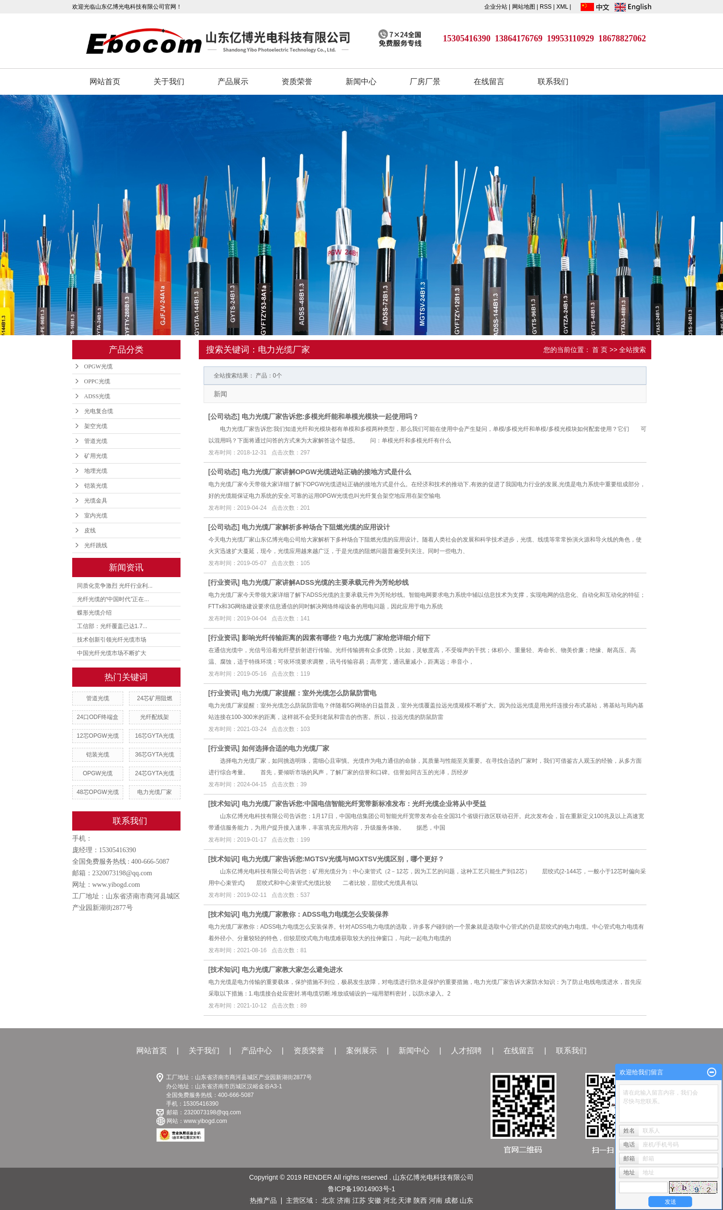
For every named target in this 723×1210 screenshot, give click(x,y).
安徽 (374, 1200)
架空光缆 (95, 426)
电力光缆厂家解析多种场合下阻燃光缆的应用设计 (316, 527)
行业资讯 (223, 582)
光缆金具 (95, 500)
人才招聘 (466, 1050)
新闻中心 (361, 81)
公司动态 (223, 416)
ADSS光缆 (97, 396)
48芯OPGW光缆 (97, 792)
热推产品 (263, 1200)
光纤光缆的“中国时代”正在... (113, 599)
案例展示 (361, 1050)
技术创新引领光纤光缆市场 (111, 639)
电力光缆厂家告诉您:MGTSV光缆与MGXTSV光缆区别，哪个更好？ (343, 859)
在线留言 (489, 81)
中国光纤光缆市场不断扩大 (111, 653)
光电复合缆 (98, 411)
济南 (343, 1200)
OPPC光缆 (97, 381)
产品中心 (256, 1050)
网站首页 (105, 81)
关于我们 (169, 81)
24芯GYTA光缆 (154, 773)
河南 (435, 1200)
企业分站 (495, 6)
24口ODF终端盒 (98, 717)
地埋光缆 (95, 470)
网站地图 (524, 6)
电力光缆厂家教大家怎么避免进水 (292, 969)
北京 (328, 1200)
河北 (390, 1200)
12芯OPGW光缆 (97, 735)
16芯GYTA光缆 (154, 735)
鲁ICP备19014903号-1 (361, 1189)
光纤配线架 (154, 717)
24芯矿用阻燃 (154, 698)
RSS (546, 6)
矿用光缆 (95, 456)
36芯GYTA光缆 (154, 754)
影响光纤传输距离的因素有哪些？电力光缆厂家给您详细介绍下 (336, 638)
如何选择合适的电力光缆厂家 (285, 748)
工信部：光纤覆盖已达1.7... (112, 626)
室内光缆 (95, 515)
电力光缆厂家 (154, 792)
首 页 (599, 349)
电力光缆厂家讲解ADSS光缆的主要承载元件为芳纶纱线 (325, 582)
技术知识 (223, 803)
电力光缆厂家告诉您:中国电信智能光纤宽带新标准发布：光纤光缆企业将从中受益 (364, 803)
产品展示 (233, 81)
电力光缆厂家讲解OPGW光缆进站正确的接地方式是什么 (326, 472)
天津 (405, 1200)
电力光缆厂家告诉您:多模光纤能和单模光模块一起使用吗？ (330, 416)
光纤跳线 (95, 545)
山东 (466, 1200)
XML (562, 6)
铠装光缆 (95, 485)
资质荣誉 (297, 81)
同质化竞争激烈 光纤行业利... (115, 585)
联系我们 (553, 81)
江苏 (359, 1200)
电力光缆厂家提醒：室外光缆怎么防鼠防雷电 (309, 693)
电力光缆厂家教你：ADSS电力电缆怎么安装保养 (315, 914)
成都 (451, 1200)
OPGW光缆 (98, 366)
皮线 (90, 530)
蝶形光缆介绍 (94, 612)
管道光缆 (95, 441)
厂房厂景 (425, 81)
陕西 (420, 1200)
